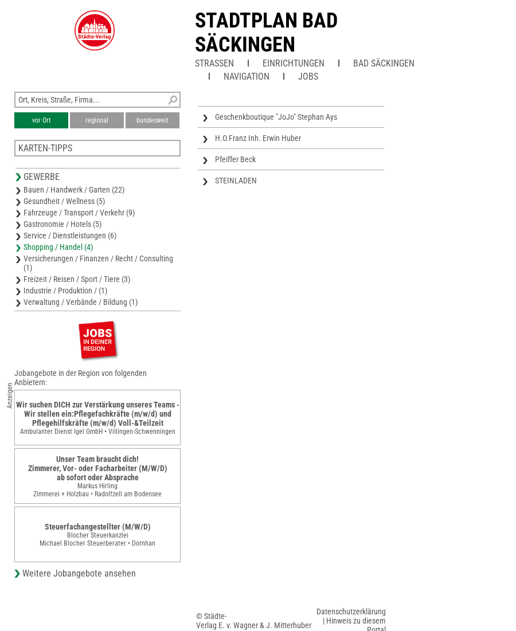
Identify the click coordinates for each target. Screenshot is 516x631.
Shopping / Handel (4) (58, 247)
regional (96, 120)
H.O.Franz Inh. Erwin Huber (258, 138)
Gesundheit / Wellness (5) (64, 201)
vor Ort (41, 120)
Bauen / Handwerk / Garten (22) (74, 189)
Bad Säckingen (384, 63)
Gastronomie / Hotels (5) (62, 224)
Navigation (246, 76)
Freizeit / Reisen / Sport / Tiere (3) (77, 279)
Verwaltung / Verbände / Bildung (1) (81, 302)
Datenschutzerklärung (351, 611)
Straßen (214, 63)
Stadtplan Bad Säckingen (266, 33)
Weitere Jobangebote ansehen (79, 573)
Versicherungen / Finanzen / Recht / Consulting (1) (98, 263)
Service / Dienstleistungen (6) (70, 235)
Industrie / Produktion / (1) (65, 290)
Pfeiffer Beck (235, 159)
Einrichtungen (294, 63)
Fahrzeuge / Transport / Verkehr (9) (79, 212)
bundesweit (152, 120)
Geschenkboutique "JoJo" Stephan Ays (276, 117)
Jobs (308, 76)
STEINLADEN (236, 180)
